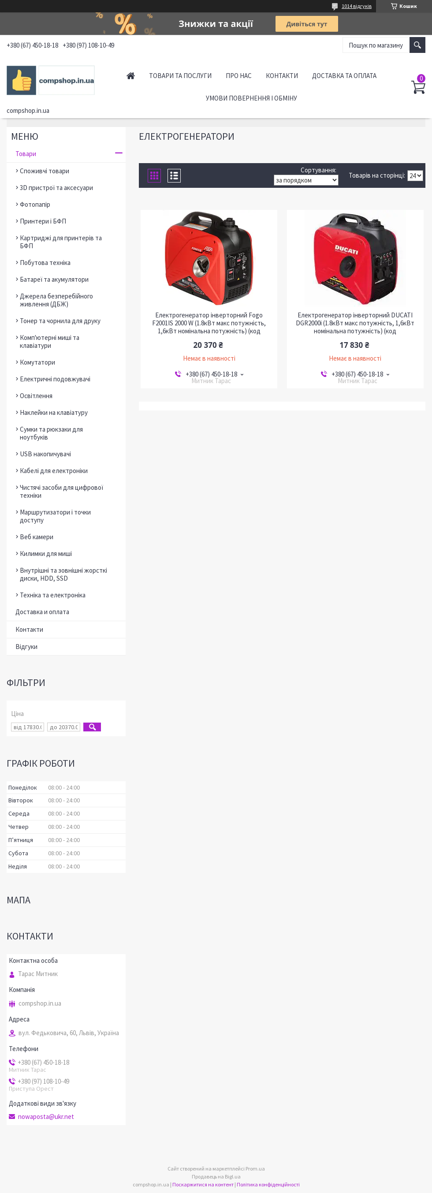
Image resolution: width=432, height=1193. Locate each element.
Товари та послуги (180, 75)
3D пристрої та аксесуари (56, 187)
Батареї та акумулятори (54, 279)
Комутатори (37, 362)
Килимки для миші (46, 553)
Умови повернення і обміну (251, 98)
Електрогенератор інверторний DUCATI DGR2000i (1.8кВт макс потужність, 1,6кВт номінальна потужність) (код (355, 323)
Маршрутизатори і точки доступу (55, 516)
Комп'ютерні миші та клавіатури (49, 341)
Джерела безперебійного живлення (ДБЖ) (56, 300)
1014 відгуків (357, 6)
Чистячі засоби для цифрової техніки (61, 491)
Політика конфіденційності (268, 1184)
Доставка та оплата (344, 75)
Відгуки (26, 646)
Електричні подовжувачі (55, 379)
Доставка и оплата (42, 612)
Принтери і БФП (43, 221)
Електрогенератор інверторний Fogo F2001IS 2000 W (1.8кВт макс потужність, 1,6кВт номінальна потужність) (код (209, 323)
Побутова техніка (45, 262)
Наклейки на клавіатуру (54, 412)
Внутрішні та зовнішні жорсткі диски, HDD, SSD (63, 574)
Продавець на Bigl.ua (216, 1176)
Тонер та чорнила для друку (60, 321)
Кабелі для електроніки (54, 470)
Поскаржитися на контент (203, 1184)
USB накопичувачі (45, 454)
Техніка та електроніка (53, 595)
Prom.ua (255, 1168)
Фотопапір (35, 204)
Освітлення (36, 395)
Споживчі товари (44, 171)
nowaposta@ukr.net (46, 1117)
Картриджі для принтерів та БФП (61, 242)
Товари (25, 153)
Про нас (239, 75)
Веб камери (36, 537)
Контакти (282, 75)
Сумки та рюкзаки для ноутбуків (51, 433)
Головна (131, 75)
